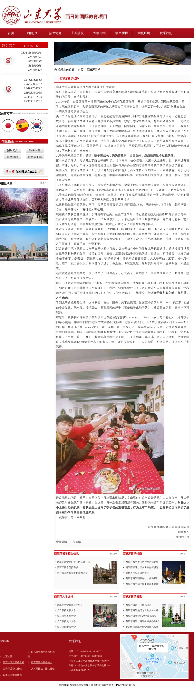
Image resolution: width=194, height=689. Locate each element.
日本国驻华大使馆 (12, 675)
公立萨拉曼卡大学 (66, 621)
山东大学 (7, 656)
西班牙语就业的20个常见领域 (141, 615)
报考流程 (12, 156)
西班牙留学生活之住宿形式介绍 (142, 562)
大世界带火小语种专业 (137, 573)
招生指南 (8, 141)
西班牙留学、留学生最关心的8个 (143, 621)
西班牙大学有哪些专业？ (70, 605)
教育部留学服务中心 (41, 662)
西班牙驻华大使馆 (12, 668)
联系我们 (166, 33)
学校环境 (144, 33)
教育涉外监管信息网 (13, 662)
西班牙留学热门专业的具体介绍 (73, 562)
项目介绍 (33, 33)
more (113, 553)
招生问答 (34, 150)
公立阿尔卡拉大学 (66, 626)
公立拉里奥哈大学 (66, 615)
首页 (11, 33)
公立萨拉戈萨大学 (66, 610)
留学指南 (99, 33)
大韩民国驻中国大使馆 (43, 668)
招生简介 (55, 33)
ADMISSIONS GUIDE (24, 142)
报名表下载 (35, 156)
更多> (43, 182)
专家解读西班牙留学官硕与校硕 (142, 626)
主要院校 (77, 33)
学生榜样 (121, 33)
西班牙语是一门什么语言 (138, 605)
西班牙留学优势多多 (67, 567)
